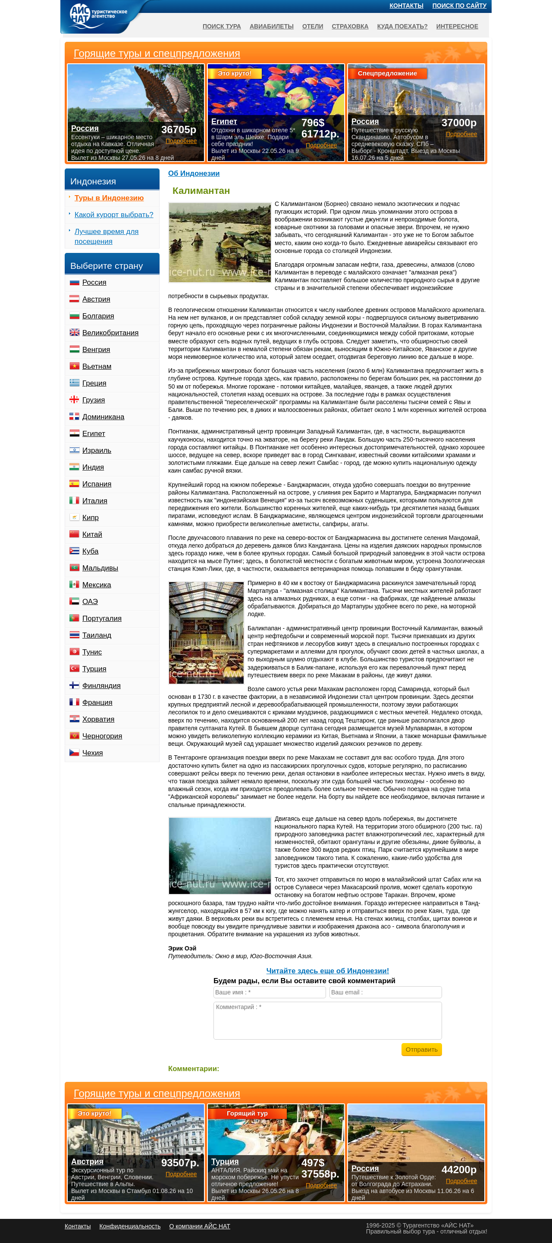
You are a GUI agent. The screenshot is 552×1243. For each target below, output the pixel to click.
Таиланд (96, 635)
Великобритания (110, 333)
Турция (94, 669)
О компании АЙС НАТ (199, 1226)
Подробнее (181, 1174)
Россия (94, 282)
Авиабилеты (272, 26)
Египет (93, 434)
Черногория (102, 736)
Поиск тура (222, 26)
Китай (92, 534)
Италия (94, 501)
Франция (97, 702)
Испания (96, 484)
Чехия (92, 753)
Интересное (457, 26)
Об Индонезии (194, 173)
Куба (90, 551)
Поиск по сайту (460, 5)
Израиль (96, 450)
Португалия (102, 618)
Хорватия (98, 719)
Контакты (406, 5)
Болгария (98, 316)
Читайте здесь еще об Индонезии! (328, 971)
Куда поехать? (402, 26)
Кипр (90, 518)
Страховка (350, 26)
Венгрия (96, 350)
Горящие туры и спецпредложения (157, 1093)
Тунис (92, 652)
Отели (312, 26)
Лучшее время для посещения (107, 236)
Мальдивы (100, 568)
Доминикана (103, 417)
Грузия (93, 400)
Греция (94, 383)
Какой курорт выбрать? (114, 215)
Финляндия (101, 686)
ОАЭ (90, 602)
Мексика (96, 585)
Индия (93, 467)
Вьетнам (96, 366)
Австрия (96, 299)
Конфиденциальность (129, 1226)
